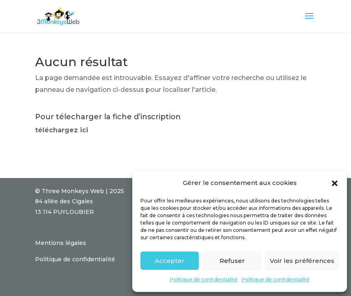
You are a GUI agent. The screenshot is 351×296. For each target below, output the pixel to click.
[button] (335, 183)
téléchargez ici (61, 130)
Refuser (232, 261)
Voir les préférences (302, 261)
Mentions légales (60, 243)
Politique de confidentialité (204, 279)
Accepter (169, 261)
